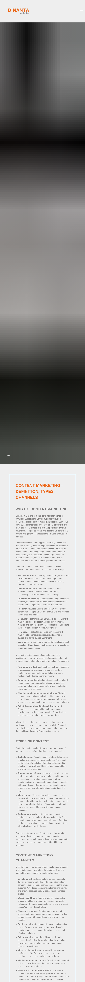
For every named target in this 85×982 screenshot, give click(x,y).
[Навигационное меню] (81, 11)
